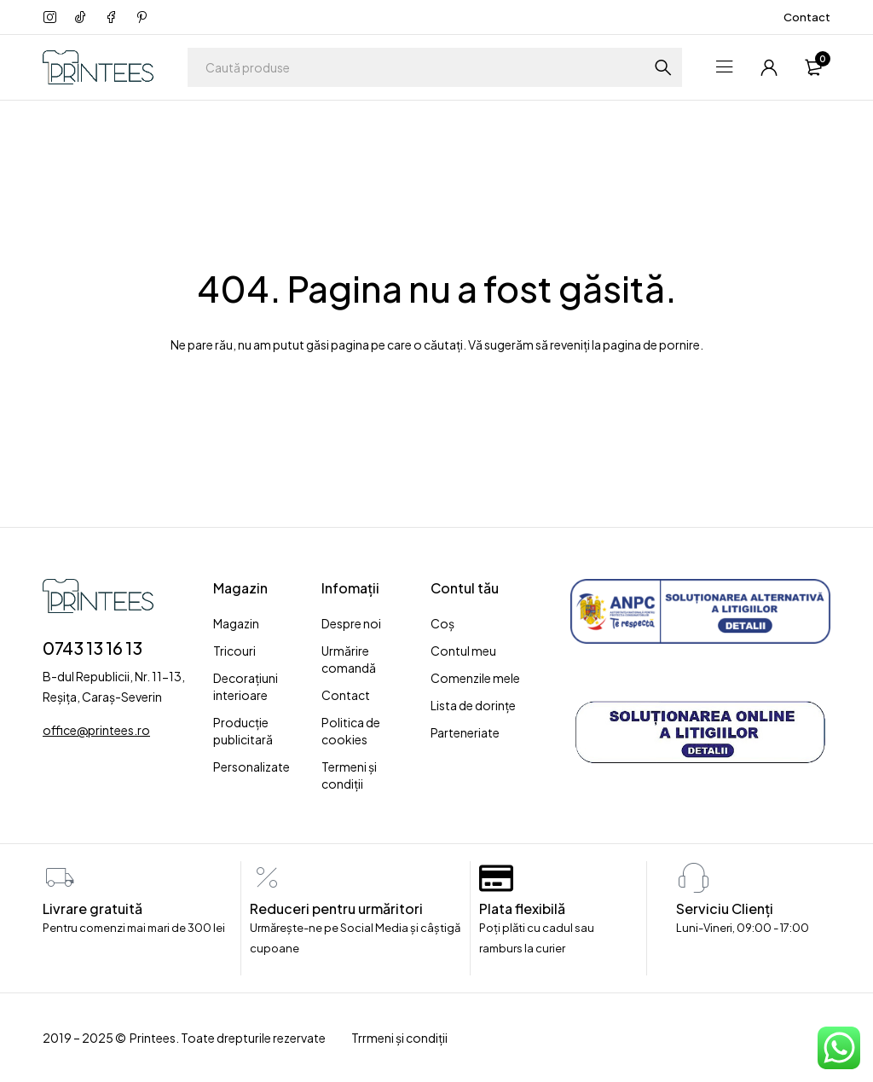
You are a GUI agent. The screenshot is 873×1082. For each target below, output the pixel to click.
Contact (806, 17)
